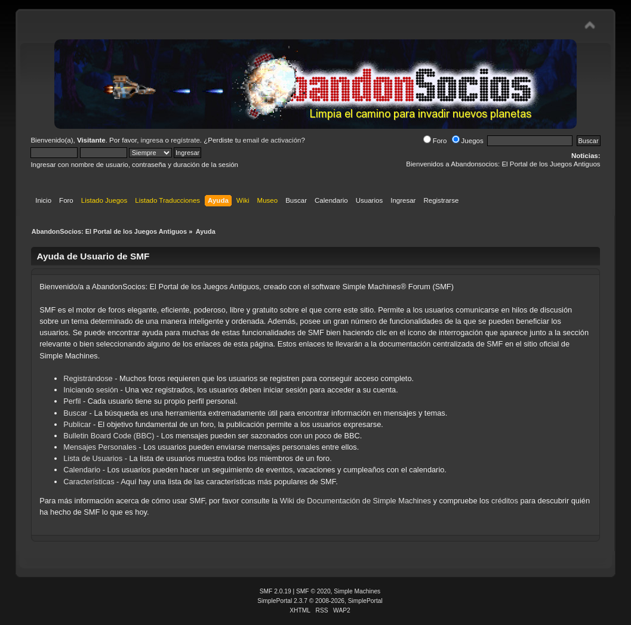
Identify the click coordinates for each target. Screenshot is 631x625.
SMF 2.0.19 (275, 591)
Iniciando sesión (90, 389)
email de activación (272, 140)
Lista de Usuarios (92, 458)
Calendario (81, 469)
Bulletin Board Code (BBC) (109, 435)
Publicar (77, 424)
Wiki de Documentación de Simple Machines (355, 500)
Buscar (75, 413)
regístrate (185, 140)
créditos (504, 500)
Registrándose (88, 378)
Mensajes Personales (99, 447)
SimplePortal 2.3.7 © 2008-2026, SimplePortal (320, 601)
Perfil (72, 401)
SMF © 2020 (313, 591)
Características (88, 481)
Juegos (468, 140)
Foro (435, 140)
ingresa (152, 140)
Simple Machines (357, 591)
